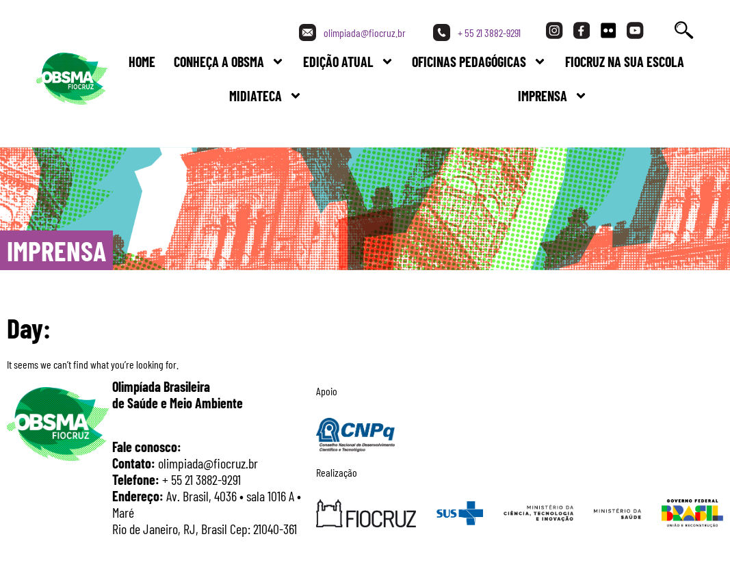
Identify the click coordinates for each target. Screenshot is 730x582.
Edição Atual (348, 61)
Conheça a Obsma (229, 61)
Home (142, 61)
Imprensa (553, 95)
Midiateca (265, 95)
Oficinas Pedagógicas (479, 61)
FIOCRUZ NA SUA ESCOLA (624, 61)
